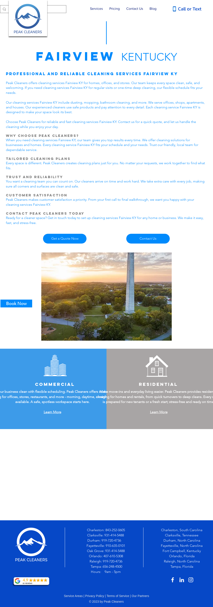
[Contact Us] (148, 239)
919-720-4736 (112, 540)
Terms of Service (117, 596)
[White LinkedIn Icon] (181, 580)
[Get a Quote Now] (65, 239)
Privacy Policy (94, 596)
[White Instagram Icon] (191, 580)
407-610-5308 (113, 556)
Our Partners (140, 596)
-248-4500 (115, 566)
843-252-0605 (115, 530)
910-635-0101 (115, 546)
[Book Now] (16, 303)
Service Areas (73, 596)
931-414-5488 (114, 535)
